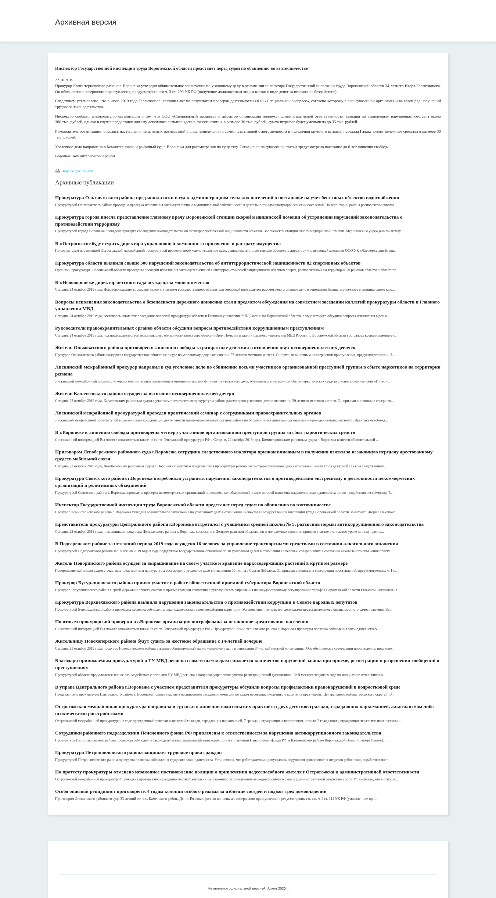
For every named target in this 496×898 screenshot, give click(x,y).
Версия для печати (77, 171)
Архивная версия (85, 22)
